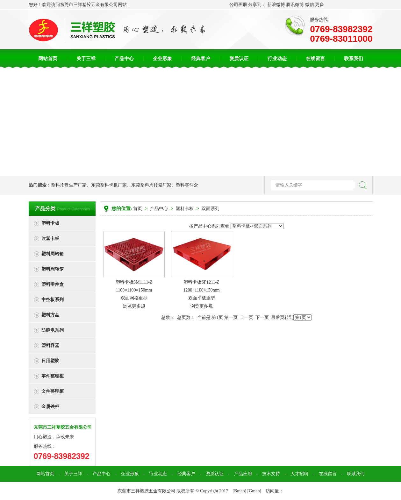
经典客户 (200, 58)
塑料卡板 (50, 223)
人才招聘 (299, 473)
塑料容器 (50, 345)
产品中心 (124, 58)
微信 (309, 4)
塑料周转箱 (52, 253)
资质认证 (238, 58)
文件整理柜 (52, 391)
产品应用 (243, 473)
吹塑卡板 (50, 238)
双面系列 (210, 208)
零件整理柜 (52, 376)
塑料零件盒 (187, 185)
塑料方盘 (50, 315)
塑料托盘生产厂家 (69, 185)
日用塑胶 (50, 360)
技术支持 (271, 473)
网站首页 (47, 58)
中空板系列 (52, 299)
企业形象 (162, 58)
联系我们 (353, 58)
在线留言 (315, 58)
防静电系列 (52, 330)
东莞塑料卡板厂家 (109, 185)
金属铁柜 (50, 406)
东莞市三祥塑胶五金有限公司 (89, 4)
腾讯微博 (295, 4)
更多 (319, 4)
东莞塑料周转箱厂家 (151, 185)
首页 (137, 208)
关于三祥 (86, 58)
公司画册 (238, 4)
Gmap (254, 491)
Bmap (239, 491)
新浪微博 (276, 4)
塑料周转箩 (52, 269)
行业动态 (277, 58)
